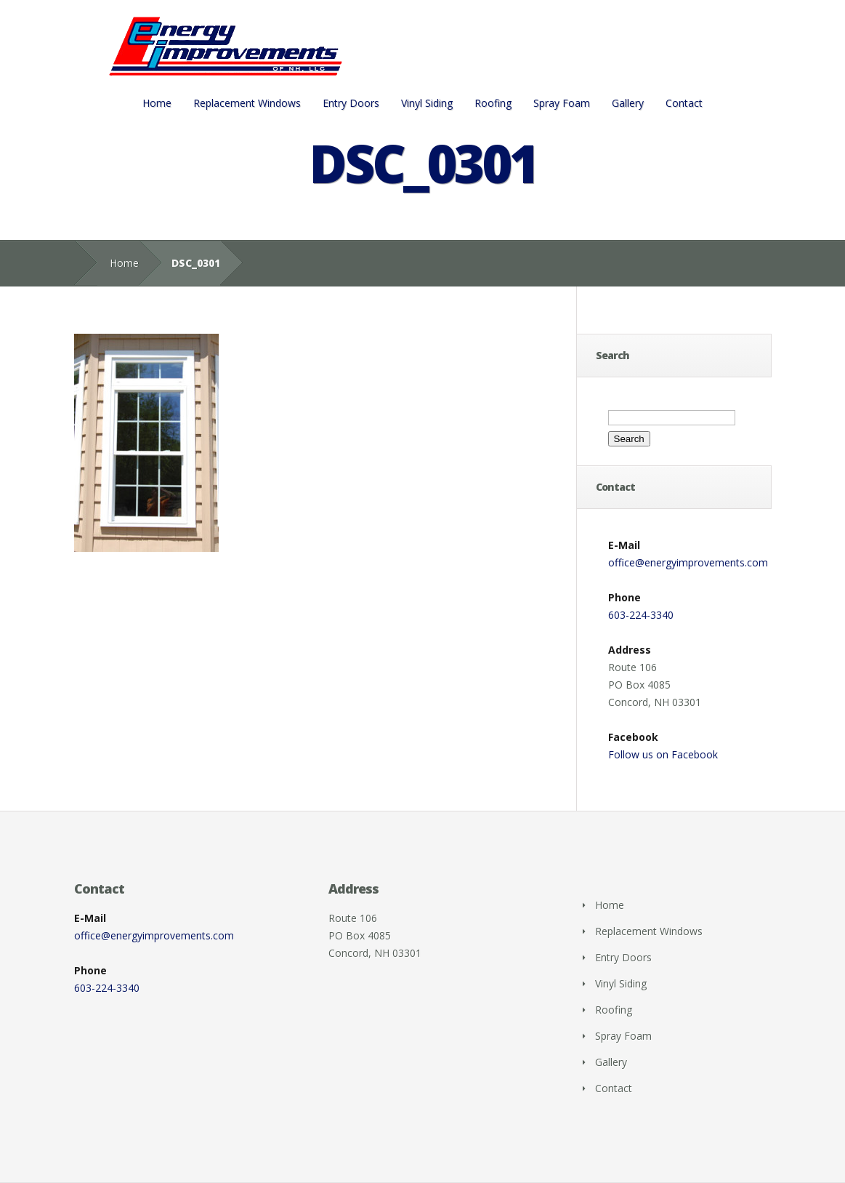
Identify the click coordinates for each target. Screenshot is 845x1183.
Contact (684, 103)
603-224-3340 (641, 615)
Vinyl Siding (427, 103)
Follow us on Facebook (663, 754)
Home (156, 103)
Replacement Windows (247, 103)
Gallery (628, 103)
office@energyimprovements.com (688, 562)
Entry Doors (351, 103)
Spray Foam (561, 103)
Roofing (493, 103)
